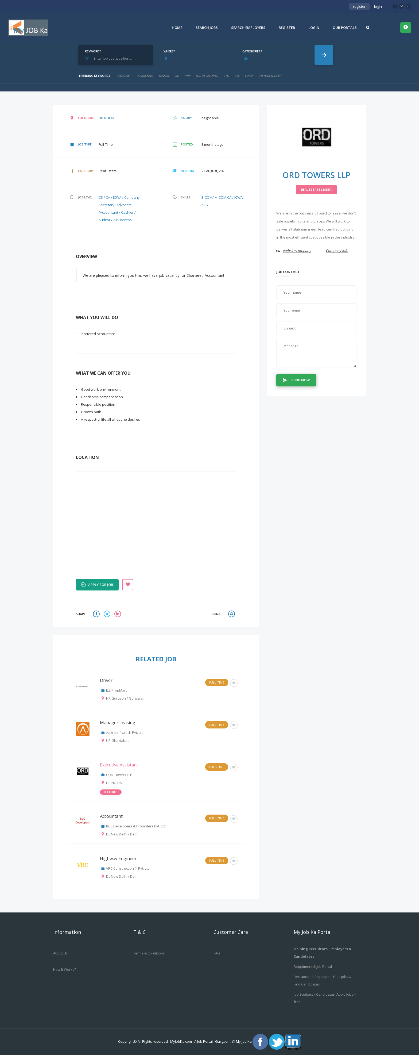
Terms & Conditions (149, 953)
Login (313, 27)
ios (237, 76)
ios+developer (269, 76)
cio (176, 76)
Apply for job (97, 584)
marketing (145, 76)
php (188, 76)
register (359, 6)
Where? (169, 51)
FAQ (217, 953)
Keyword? (93, 51)
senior (163, 76)
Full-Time (216, 682)
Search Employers (248, 27)
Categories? (252, 51)
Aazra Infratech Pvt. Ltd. (125, 732)
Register (287, 27)
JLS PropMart (116, 690)
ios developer (207, 76)
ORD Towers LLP (119, 774)
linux (249, 76)
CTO (226, 76)
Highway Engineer (118, 858)
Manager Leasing (117, 723)
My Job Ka (244, 1041)
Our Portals (345, 27)
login (378, 6)
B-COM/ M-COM (214, 197)
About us (60, 953)
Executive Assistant (119, 765)
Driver (106, 680)
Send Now (296, 379)
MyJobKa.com (181, 1041)
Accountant (111, 816)
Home (177, 27)
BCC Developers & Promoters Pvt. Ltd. (136, 826)
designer (124, 76)
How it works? (64, 969)
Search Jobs (207, 27)
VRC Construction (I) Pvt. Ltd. (128, 868)
